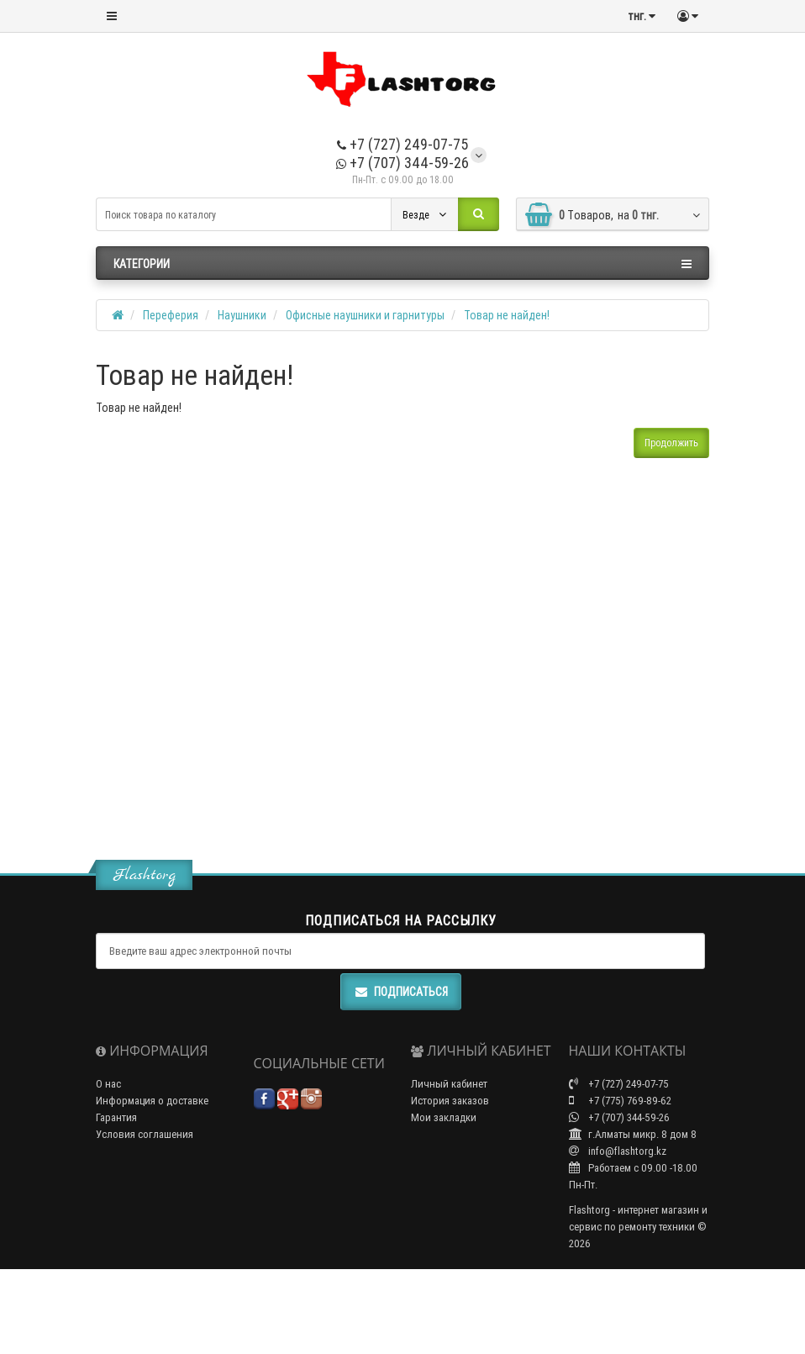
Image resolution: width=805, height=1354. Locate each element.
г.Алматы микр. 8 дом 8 (633, 1134)
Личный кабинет (449, 1084)
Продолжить (671, 442)
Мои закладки (443, 1117)
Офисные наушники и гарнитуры (365, 315)
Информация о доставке (152, 1100)
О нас (108, 1084)
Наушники (242, 315)
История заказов (450, 1100)
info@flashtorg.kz (617, 1151)
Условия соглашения (144, 1134)
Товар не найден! (507, 315)
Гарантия (116, 1117)
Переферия (170, 315)
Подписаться (401, 991)
